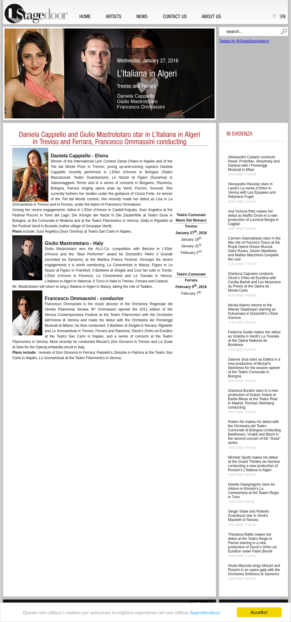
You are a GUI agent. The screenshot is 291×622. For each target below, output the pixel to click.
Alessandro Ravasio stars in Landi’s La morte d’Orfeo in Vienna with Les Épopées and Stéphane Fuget (252, 190)
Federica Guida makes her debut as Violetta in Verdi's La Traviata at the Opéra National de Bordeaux (254, 338)
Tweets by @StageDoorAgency (244, 41)
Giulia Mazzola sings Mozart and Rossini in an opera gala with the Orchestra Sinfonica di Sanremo (254, 570)
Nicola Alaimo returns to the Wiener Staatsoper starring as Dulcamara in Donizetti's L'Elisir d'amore (253, 311)
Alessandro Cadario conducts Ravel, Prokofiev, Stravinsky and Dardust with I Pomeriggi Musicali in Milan (254, 163)
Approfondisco (205, 612)
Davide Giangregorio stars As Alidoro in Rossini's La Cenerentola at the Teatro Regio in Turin (253, 490)
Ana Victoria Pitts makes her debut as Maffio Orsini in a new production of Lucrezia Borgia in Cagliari (253, 217)
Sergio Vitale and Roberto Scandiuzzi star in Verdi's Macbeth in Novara (248, 515)
